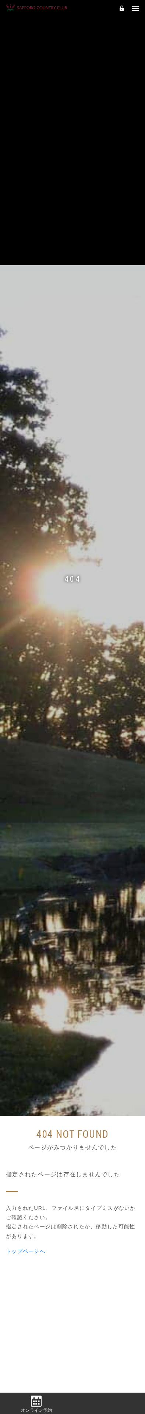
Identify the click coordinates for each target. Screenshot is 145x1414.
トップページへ (25, 1242)
